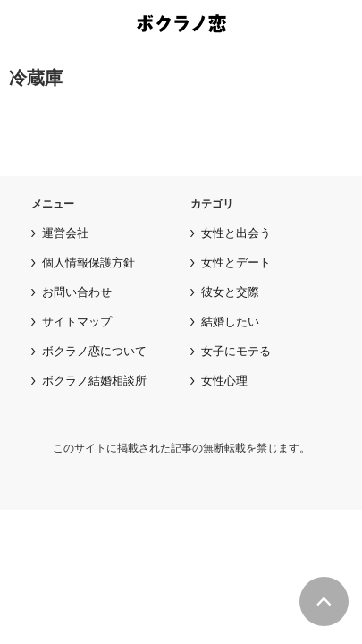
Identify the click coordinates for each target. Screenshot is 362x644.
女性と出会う (236, 233)
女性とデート (236, 262)
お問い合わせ (77, 292)
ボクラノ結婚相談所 (94, 380)
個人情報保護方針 (88, 262)
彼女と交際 (230, 292)
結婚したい (230, 321)
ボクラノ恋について (94, 351)
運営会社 (65, 233)
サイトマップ (77, 321)
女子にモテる (236, 351)
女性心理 (224, 380)
